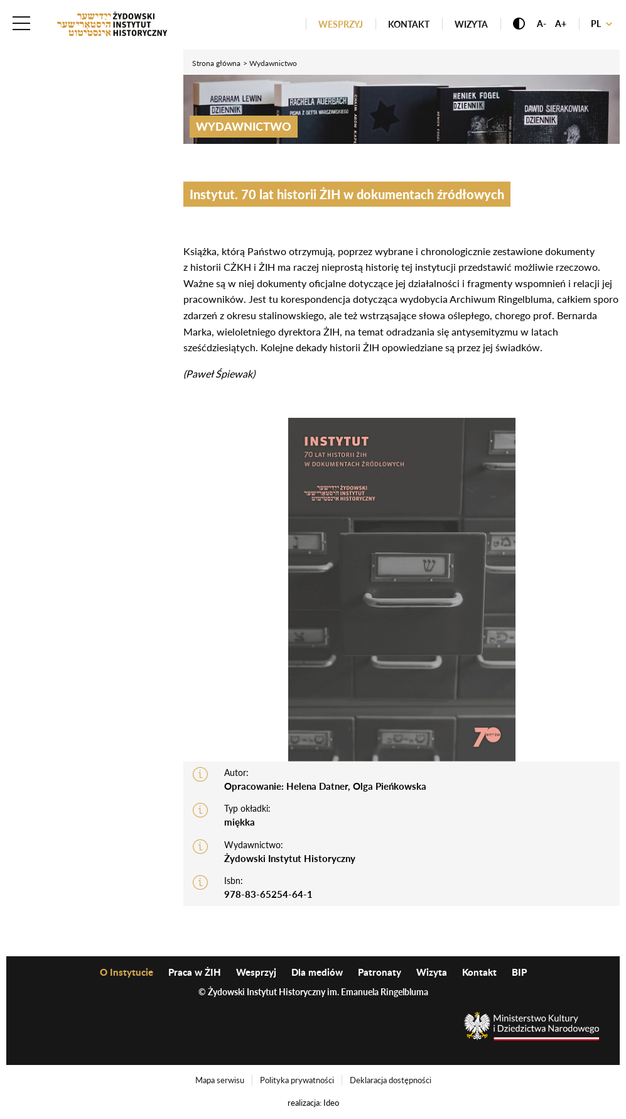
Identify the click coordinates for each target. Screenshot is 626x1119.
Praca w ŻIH (194, 972)
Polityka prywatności (297, 1080)
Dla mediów (317, 972)
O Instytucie (126, 972)
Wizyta (471, 24)
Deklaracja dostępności (390, 1080)
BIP (519, 972)
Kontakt (408, 24)
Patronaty (379, 972)
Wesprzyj (340, 24)
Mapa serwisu (219, 1080)
